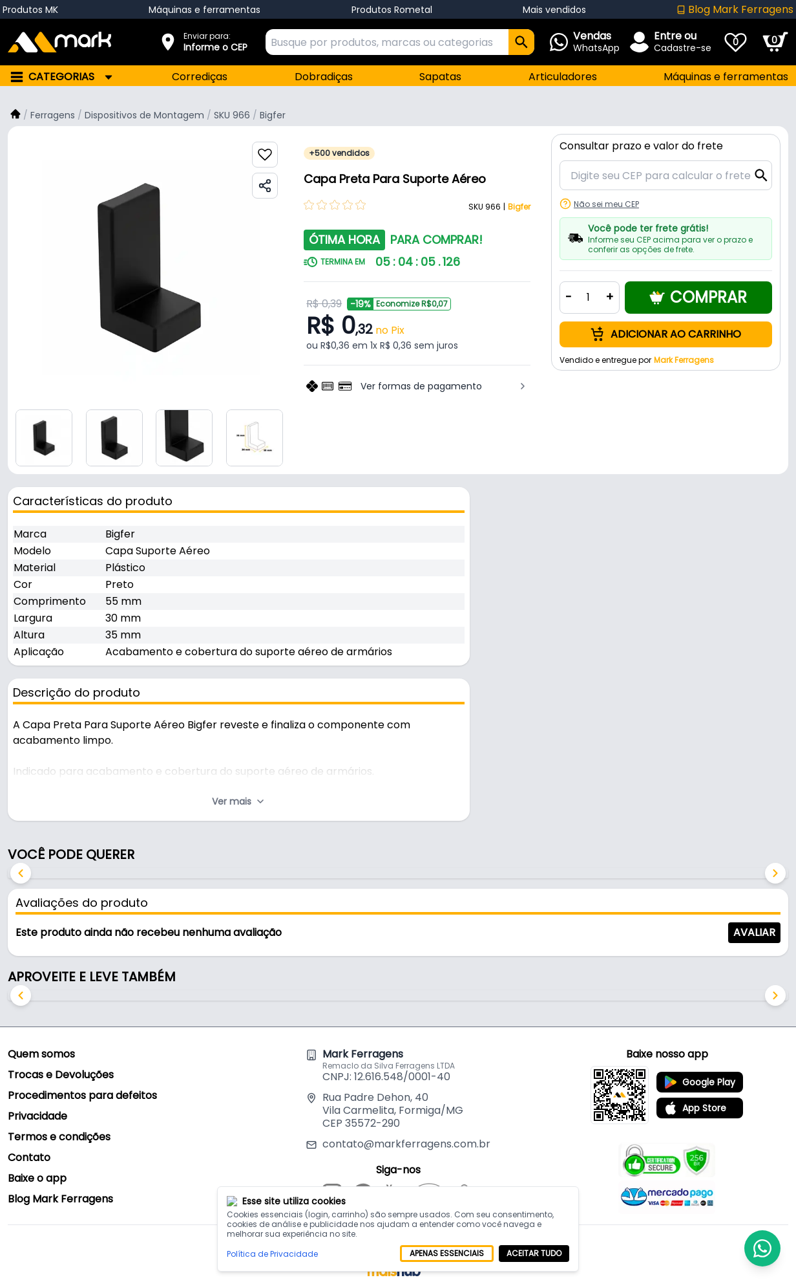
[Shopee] (464, 1196)
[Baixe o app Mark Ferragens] (620, 1095)
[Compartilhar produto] (265, 186)
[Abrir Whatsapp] (594, 42)
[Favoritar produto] (265, 155)
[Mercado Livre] (429, 1196)
